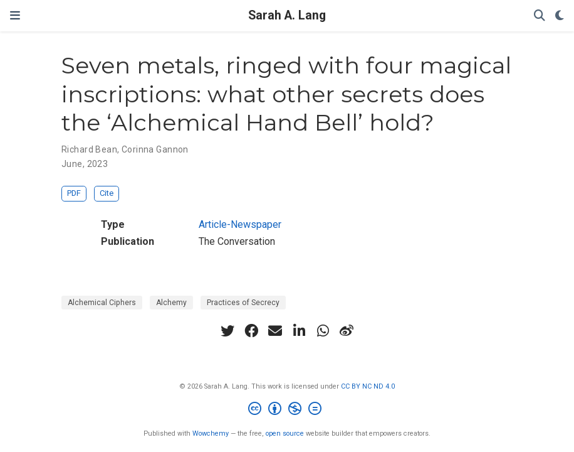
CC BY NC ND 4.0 (368, 386)
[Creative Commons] (287, 410)
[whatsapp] (322, 330)
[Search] (539, 16)
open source (285, 433)
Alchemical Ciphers (102, 302)
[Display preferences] (559, 16)
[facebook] (251, 330)
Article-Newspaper (240, 224)
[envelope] (275, 330)
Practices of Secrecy (243, 302)
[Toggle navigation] (15, 15)
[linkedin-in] (299, 330)
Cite (106, 193)
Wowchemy (210, 433)
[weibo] (346, 330)
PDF (74, 193)
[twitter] (227, 330)
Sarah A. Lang (287, 15)
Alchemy (171, 302)
